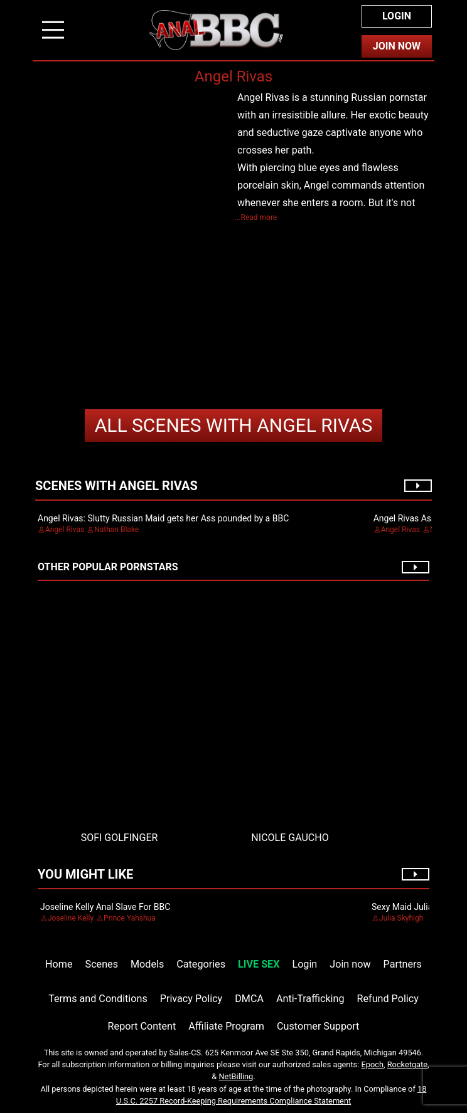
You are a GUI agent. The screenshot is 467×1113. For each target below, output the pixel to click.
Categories (200, 964)
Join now (350, 964)
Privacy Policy (191, 999)
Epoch (373, 1064)
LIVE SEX (258, 964)
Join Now (397, 46)
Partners (403, 964)
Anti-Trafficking (310, 999)
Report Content (142, 1026)
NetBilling (235, 1076)
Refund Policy (388, 999)
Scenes (101, 964)
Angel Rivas (234, 425)
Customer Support (318, 1026)
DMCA (249, 999)
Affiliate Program (226, 1026)
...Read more (256, 217)
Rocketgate (407, 1064)
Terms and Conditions (98, 999)
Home (58, 964)
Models (147, 964)
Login (396, 16)
